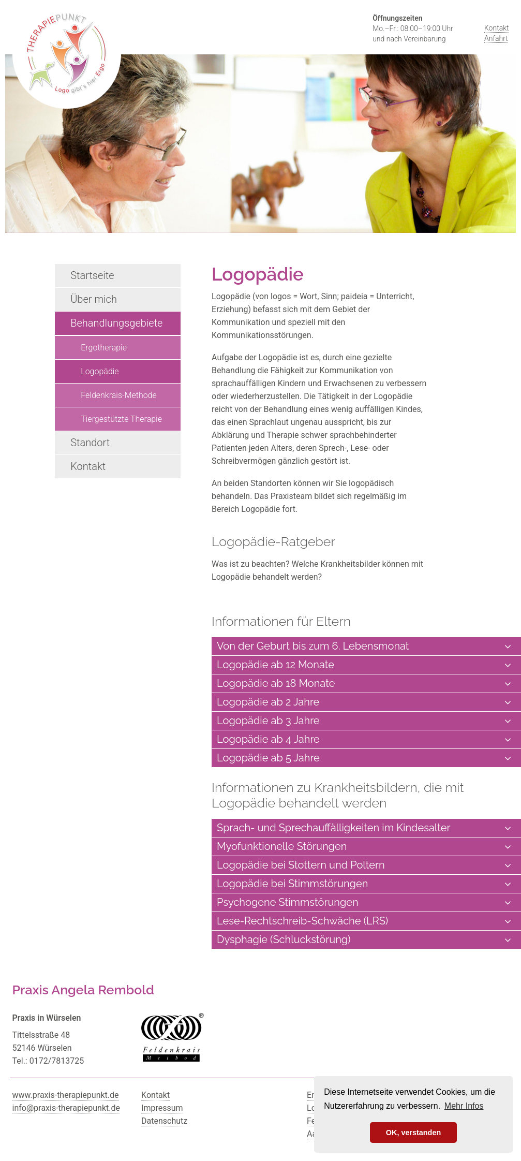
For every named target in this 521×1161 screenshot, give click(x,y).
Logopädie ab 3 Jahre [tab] (364, 720)
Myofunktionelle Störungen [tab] (364, 846)
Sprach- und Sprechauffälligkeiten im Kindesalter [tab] (364, 827)
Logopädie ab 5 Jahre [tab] (364, 758)
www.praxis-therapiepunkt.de (65, 1095)
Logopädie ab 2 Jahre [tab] (364, 702)
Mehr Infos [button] (464, 1105)
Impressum (162, 1108)
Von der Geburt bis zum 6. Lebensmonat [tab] (364, 646)
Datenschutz (164, 1121)
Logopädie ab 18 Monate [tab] (364, 683)
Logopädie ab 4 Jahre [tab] (364, 739)
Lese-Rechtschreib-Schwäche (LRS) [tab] (364, 921)
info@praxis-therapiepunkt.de (66, 1108)
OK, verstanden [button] (413, 1132)
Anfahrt (496, 38)
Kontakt (496, 28)
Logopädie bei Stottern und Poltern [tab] (364, 865)
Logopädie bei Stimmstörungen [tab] (364, 883)
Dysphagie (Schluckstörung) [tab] (364, 939)
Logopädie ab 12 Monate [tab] (364, 664)
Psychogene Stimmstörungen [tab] (364, 902)
